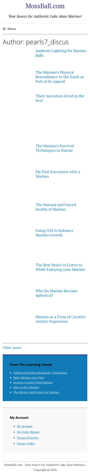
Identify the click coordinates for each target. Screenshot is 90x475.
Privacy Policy (26, 443)
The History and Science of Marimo (36, 392)
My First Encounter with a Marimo (58, 174)
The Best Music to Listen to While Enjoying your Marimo (60, 267)
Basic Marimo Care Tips (28, 377)
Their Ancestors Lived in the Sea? (60, 98)
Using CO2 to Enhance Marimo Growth (54, 233)
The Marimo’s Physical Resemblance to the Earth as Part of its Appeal (60, 77)
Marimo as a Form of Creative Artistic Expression (61, 319)
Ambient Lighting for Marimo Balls (61, 53)
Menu (11, 29)
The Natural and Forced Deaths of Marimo (56, 207)
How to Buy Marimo (26, 387)
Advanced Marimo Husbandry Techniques (40, 373)
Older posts (12, 347)
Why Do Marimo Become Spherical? (56, 293)
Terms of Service (28, 438)
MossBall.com (45, 6)
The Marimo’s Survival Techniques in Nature (55, 148)
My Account (25, 426)
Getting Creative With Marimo (33, 382)
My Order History (28, 432)
